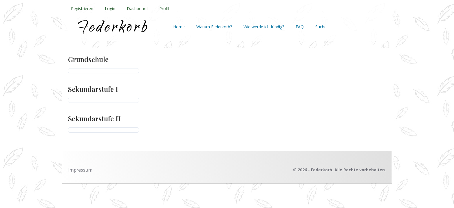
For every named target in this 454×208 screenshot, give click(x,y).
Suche (321, 26)
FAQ (300, 26)
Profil (164, 8)
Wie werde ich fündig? (264, 26)
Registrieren (82, 8)
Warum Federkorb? (214, 26)
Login (110, 8)
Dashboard (137, 8)
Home (179, 26)
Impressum (80, 170)
